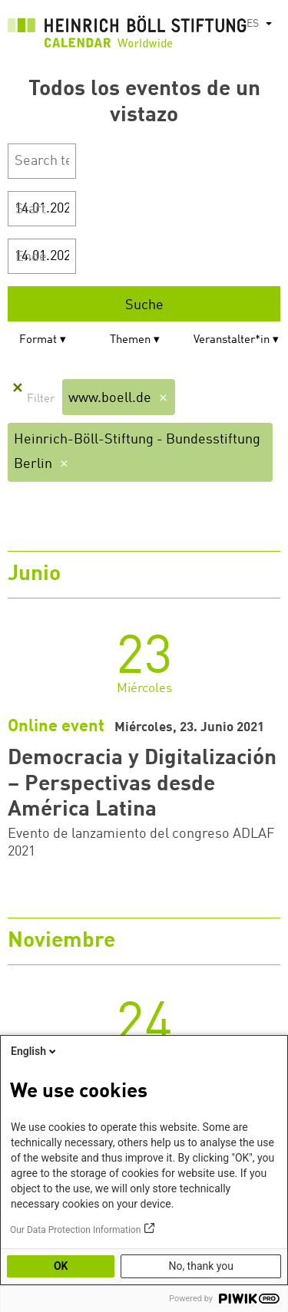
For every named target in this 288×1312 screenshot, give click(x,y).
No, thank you (200, 1266)
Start (30, 209)
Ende (31, 257)
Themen (130, 340)
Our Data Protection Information (75, 1230)
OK (61, 1266)
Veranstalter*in (232, 340)
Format (38, 340)
